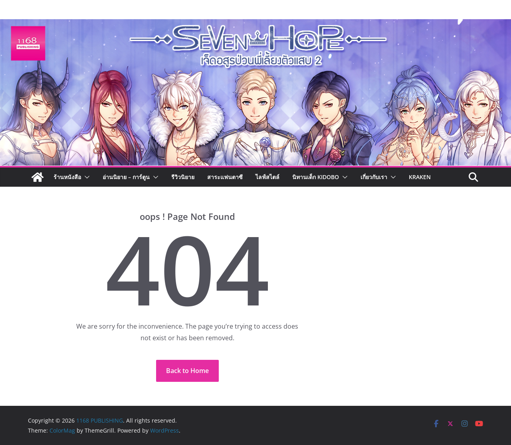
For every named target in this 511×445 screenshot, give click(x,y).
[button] (85, 177)
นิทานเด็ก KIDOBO (315, 177)
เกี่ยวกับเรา (373, 177)
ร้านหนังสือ (67, 177)
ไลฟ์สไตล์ (267, 177)
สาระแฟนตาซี (225, 177)
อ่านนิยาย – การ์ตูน (126, 177)
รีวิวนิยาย (182, 177)
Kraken (420, 177)
